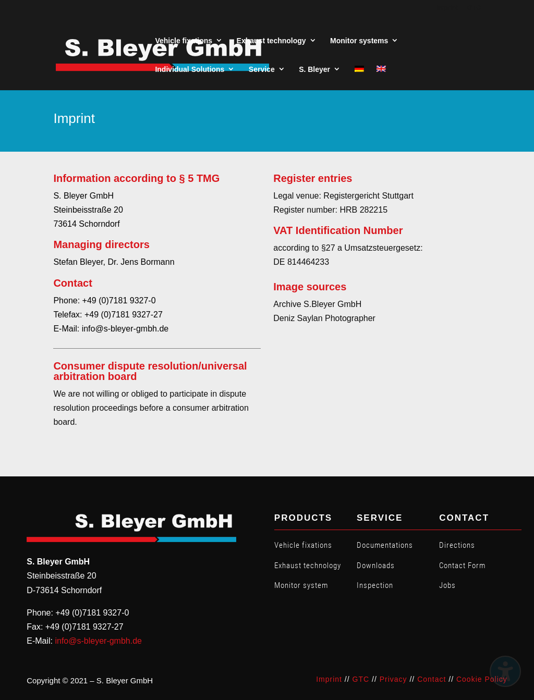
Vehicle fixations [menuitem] (183, 40)
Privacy (393, 679)
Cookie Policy (481, 679)
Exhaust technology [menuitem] (271, 40)
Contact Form (462, 565)
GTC (361, 679)
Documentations (385, 545)
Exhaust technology (307, 565)
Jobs (447, 585)
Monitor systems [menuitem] (359, 40)
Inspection (375, 585)
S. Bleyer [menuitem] (314, 69)
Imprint (329, 679)
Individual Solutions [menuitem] (189, 69)
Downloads (376, 565)
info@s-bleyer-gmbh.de (98, 640)
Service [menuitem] (262, 69)
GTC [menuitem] (473, 8)
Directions (457, 545)
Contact (431, 679)
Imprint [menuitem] (447, 8)
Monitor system (301, 585)
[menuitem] (359, 69)
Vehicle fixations (303, 545)
